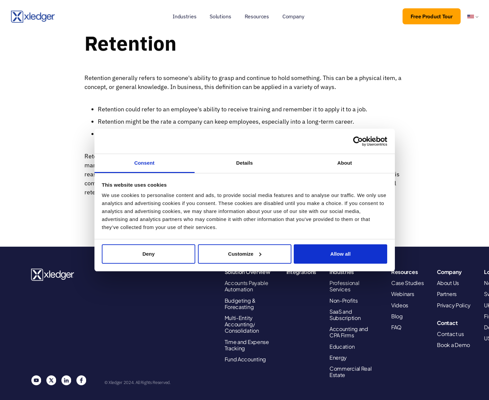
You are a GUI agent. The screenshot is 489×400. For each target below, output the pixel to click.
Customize (244, 254)
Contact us (450, 334)
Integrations (301, 272)
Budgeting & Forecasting (240, 303)
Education (341, 346)
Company (293, 16)
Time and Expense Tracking (247, 345)
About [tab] (344, 163)
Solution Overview (247, 272)
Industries (184, 16)
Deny (149, 254)
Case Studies (407, 283)
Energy (338, 357)
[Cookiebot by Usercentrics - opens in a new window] (358, 141)
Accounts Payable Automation (246, 286)
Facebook (81, 380)
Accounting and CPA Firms (348, 332)
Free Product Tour (432, 16)
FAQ (396, 327)
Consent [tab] (144, 163)
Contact (447, 323)
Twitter (51, 380)
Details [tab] (244, 163)
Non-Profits (343, 300)
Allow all (340, 254)
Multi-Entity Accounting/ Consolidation (242, 324)
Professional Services (344, 286)
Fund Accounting (245, 359)
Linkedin (66, 380)
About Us (448, 283)
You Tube (36, 380)
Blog (397, 316)
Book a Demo (453, 345)
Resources (257, 16)
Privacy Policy (454, 305)
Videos (399, 305)
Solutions (220, 16)
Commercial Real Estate (350, 371)
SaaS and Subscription (344, 314)
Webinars (402, 294)
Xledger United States (53, 275)
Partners (447, 294)
